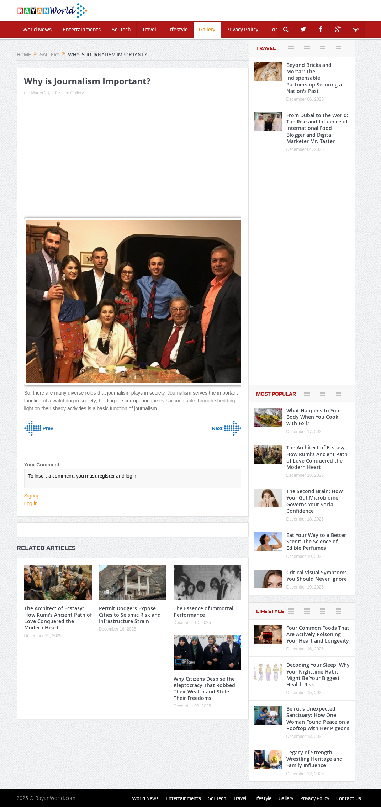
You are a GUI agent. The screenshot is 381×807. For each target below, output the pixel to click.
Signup (32, 496)
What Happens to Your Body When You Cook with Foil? (314, 417)
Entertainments (82, 29)
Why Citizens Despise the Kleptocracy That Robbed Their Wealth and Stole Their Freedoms (204, 688)
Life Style (270, 611)
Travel (149, 29)
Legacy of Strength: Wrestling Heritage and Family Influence (314, 759)
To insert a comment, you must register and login (132, 478)
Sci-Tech (121, 29)
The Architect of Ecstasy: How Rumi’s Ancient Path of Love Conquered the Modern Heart (58, 618)
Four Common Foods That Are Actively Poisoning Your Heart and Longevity (317, 634)
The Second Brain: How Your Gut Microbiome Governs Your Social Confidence (314, 501)
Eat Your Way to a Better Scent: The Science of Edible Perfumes (316, 541)
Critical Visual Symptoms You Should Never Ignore (316, 575)
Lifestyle (177, 29)
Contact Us (348, 798)
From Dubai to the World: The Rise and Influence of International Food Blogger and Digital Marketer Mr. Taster (317, 128)
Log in (31, 503)
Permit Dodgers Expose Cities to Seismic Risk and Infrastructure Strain (130, 614)
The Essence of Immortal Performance (203, 611)
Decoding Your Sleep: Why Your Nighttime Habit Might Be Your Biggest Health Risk (318, 674)
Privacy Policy (242, 29)
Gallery (207, 29)
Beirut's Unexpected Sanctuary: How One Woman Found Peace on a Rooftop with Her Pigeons (317, 718)
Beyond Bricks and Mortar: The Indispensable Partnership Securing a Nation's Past (314, 78)
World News (37, 29)
